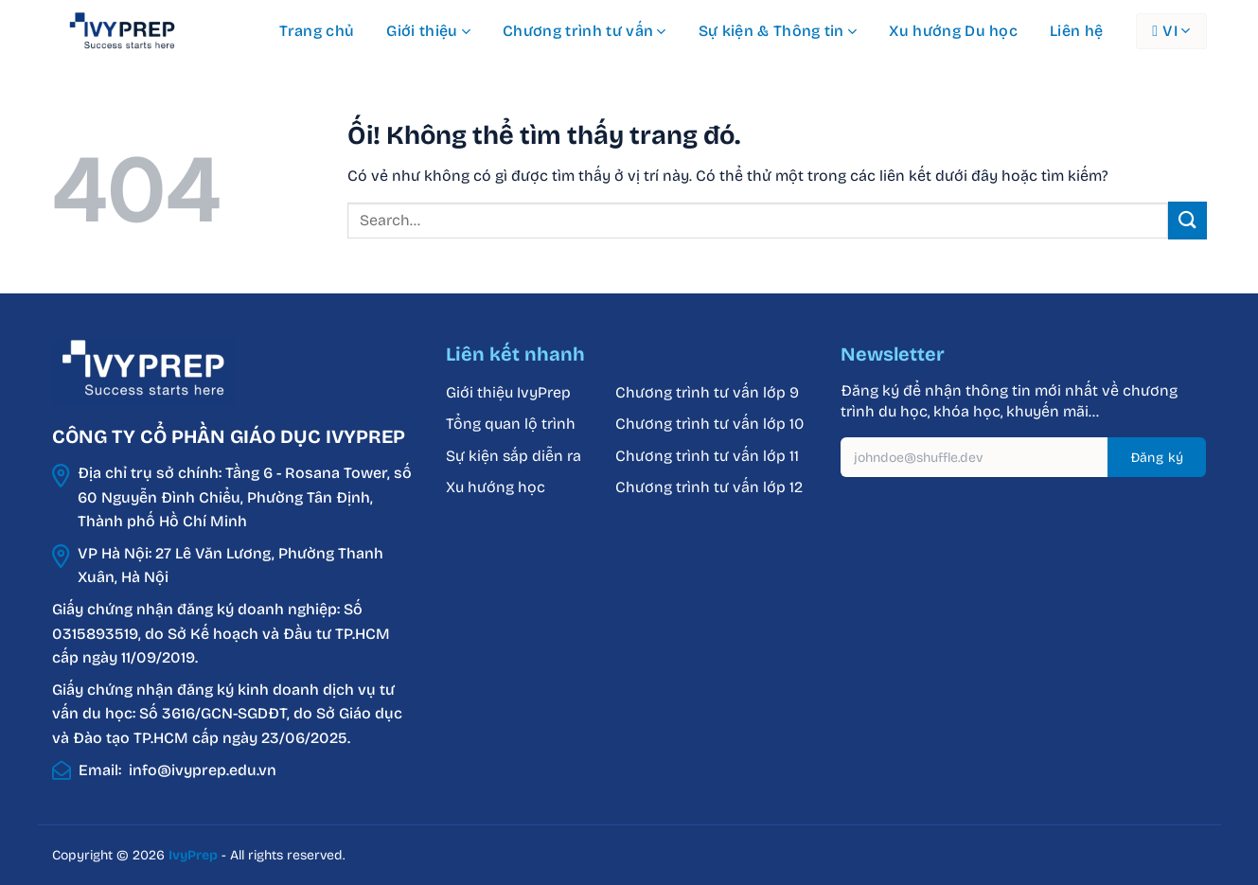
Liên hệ (1076, 31)
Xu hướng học (495, 487)
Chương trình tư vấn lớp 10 (709, 424)
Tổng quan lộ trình (511, 424)
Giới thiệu (428, 31)
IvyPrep (193, 855)
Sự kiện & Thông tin (778, 31)
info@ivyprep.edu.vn (202, 770)
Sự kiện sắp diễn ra (513, 456)
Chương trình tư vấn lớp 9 (709, 392)
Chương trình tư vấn (584, 31)
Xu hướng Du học (953, 31)
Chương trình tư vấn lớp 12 (709, 487)
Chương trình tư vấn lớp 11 (707, 456)
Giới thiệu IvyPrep (508, 392)
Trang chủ (317, 31)
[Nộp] (1187, 220)
